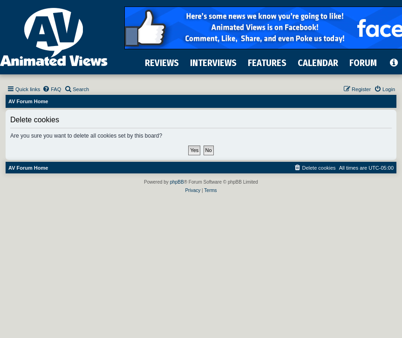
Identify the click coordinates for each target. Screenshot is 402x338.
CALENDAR (318, 62)
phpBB (177, 182)
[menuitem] (51, 89)
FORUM (363, 62)
